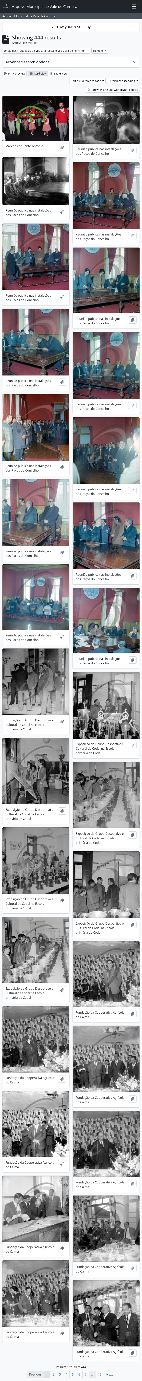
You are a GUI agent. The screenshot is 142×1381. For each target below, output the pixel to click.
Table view (58, 73)
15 (100, 1374)
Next (109, 1374)
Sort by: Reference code (86, 81)
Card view (38, 73)
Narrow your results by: (71, 26)
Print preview (14, 73)
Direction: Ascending (122, 81)
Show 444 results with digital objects (113, 90)
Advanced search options (27, 62)
